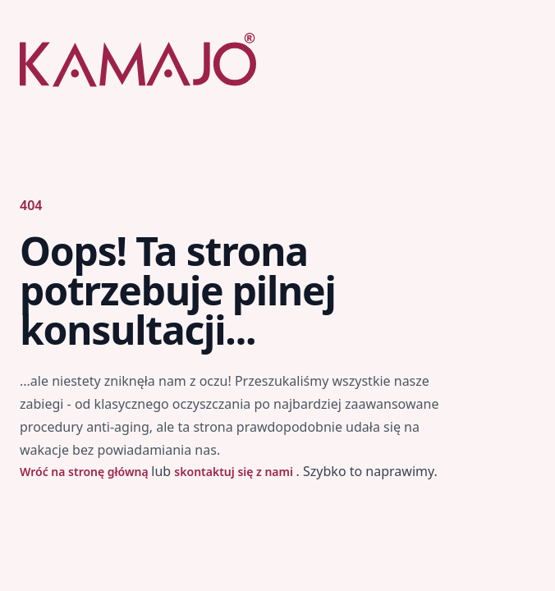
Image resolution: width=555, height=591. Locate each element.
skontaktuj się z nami (235, 471)
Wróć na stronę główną (85, 471)
